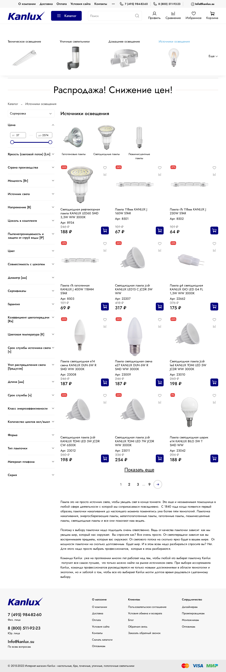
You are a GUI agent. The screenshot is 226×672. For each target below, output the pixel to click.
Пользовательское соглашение (147, 607)
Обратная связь (137, 627)
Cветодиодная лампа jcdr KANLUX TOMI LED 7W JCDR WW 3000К (134, 441)
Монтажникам (190, 620)
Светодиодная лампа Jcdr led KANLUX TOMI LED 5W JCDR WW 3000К (188, 365)
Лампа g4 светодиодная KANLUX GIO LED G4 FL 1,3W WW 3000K (186, 289)
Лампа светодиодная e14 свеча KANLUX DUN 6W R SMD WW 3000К (78, 365)
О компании (27, 4)
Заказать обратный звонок (144, 633)
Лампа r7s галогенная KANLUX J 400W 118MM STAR (77, 289)
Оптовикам (98, 646)
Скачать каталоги (102, 640)
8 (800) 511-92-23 (166, 4)
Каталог (66, 15)
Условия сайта (80, 4)
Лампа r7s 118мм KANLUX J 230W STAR (188, 211)
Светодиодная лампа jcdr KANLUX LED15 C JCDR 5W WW (133, 289)
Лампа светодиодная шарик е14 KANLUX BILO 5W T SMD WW (189, 441)
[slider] (12, 142)
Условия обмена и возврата (145, 613)
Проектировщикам (193, 613)
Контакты (100, 4)
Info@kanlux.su (21, 642)
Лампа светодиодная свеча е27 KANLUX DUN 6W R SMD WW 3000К (133, 365)
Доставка (46, 4)
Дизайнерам (190, 607)
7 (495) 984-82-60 (134, 4)
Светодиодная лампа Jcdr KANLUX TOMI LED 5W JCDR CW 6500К (80, 441)
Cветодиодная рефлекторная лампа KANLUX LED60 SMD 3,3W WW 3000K (80, 213)
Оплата (62, 4)
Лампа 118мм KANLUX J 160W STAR (131, 211)
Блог (131, 620)
